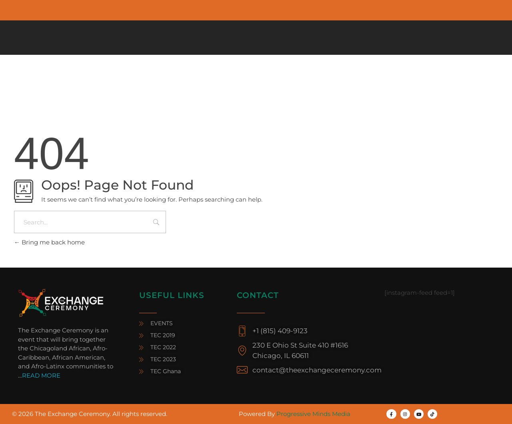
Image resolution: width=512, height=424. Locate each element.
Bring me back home (49, 242)
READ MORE (41, 375)
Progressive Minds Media (313, 414)
